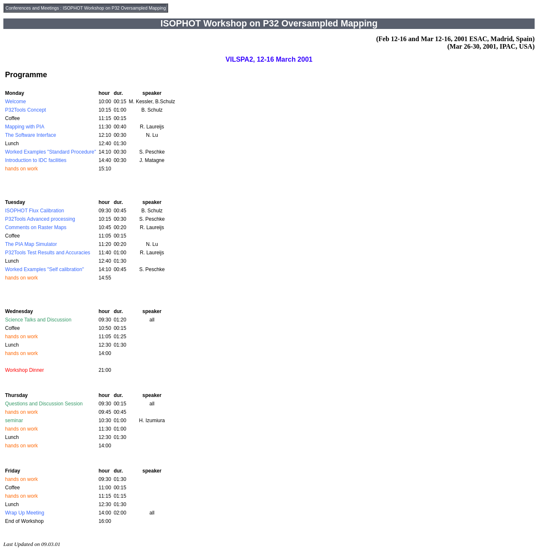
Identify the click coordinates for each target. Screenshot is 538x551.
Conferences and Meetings (32, 7)
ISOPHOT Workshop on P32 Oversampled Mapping (114, 7)
